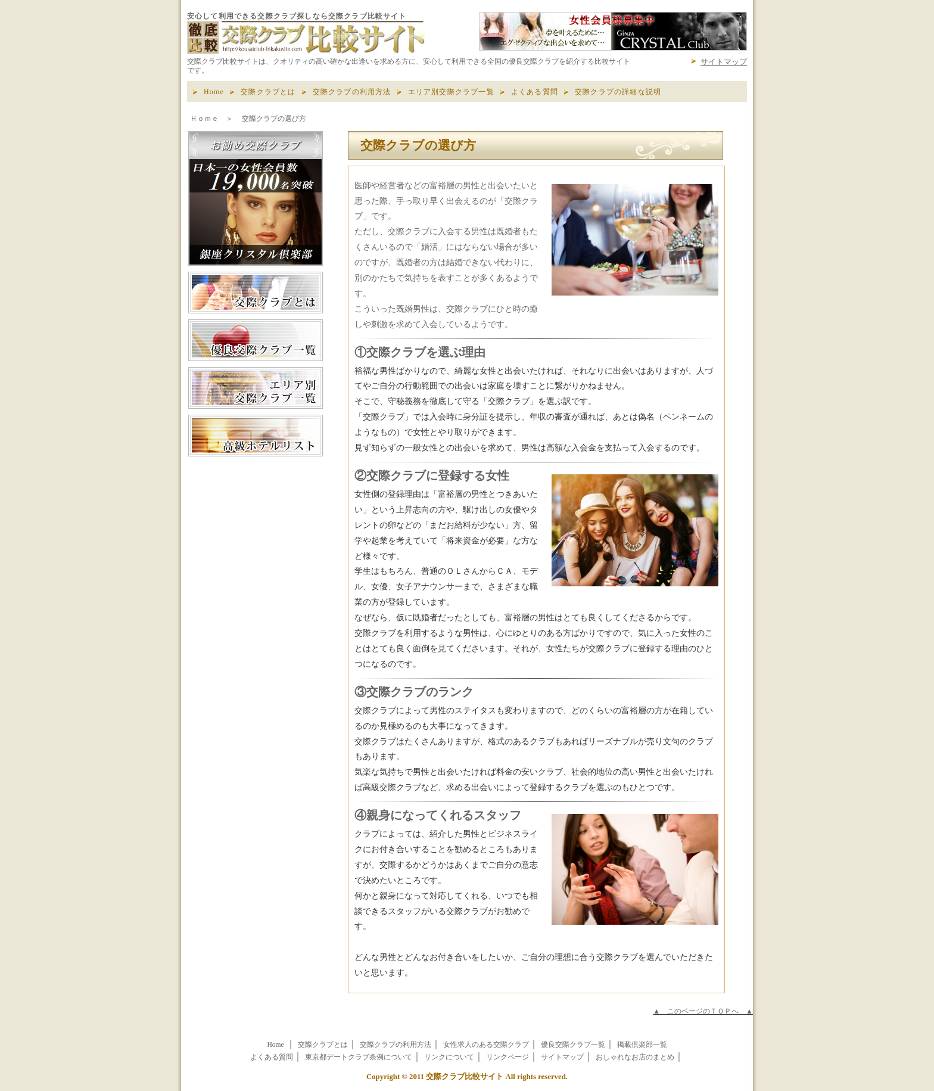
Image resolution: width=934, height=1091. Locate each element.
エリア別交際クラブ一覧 (451, 92)
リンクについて (449, 1057)
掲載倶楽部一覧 (642, 1045)
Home (214, 92)
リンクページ (507, 1057)
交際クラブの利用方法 (352, 92)
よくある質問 (534, 92)
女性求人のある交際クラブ (486, 1045)
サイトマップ (723, 61)
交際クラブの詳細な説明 (618, 92)
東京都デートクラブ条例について (358, 1057)
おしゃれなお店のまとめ (635, 1057)
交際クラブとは (268, 92)
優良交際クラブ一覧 (573, 1045)
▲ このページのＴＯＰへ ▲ (703, 1011)
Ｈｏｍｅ (204, 118)
